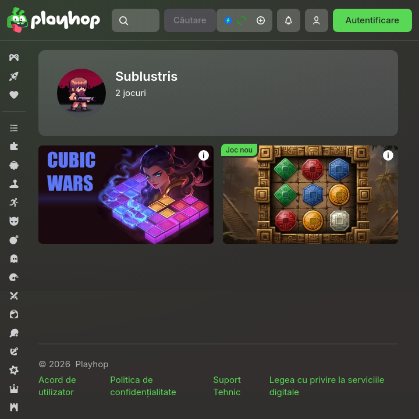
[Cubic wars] (126, 194)
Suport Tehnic (226, 385)
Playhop (91, 364)
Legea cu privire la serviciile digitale (327, 385)
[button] (135, 20)
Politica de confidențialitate (143, 385)
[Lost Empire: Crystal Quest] (310, 194)
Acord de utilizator (57, 385)
